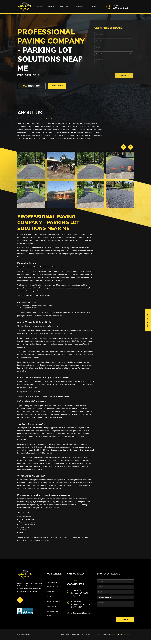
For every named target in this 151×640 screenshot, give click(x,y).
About (51, 6)
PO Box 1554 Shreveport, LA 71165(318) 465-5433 (79, 593)
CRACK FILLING (52, 587)
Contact (94, 6)
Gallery (79, 6)
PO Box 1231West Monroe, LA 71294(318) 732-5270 (80, 604)
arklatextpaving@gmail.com (81, 613)
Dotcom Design (125, 635)
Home (39, 6)
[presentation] (123, 147)
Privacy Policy (65, 634)
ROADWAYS (51, 606)
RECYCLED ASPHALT (54, 601)
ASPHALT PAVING (53, 582)
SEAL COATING (52, 611)
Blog (49, 616)
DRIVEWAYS (51, 592)
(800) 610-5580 (120, 8)
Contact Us (57, 86)
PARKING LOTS (52, 597)
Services (64, 6)
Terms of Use (75, 634)
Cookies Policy (86, 634)
